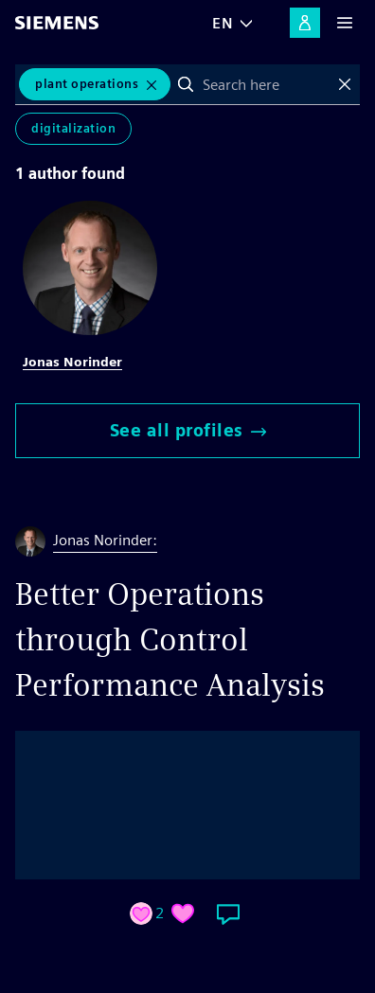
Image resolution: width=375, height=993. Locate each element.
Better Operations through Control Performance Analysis (170, 639)
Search (185, 84)
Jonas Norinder (72, 361)
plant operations (86, 84)
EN (222, 23)
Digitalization (73, 128)
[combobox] (265, 84)
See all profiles (188, 430)
